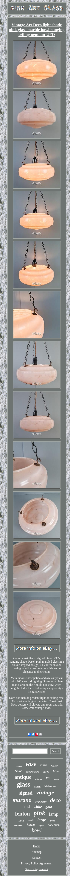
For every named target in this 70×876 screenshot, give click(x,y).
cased (46, 771)
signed (25, 793)
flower (54, 766)
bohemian (54, 825)
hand (25, 806)
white (38, 807)
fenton (22, 814)
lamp (53, 814)
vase (31, 764)
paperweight (32, 771)
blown (31, 825)
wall (31, 820)
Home (36, 846)
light (21, 820)
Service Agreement (36, 869)
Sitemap (36, 851)
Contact (36, 857)
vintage (45, 792)
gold (49, 807)
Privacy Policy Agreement (36, 863)
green (52, 820)
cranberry (40, 801)
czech (56, 779)
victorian (38, 779)
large (42, 820)
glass (23, 784)
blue (56, 771)
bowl (37, 830)
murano (22, 800)
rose (18, 770)
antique (22, 777)
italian (37, 786)
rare (43, 765)
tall (48, 778)
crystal (41, 825)
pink (39, 813)
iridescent (50, 786)
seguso (19, 766)
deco (55, 800)
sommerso (18, 825)
